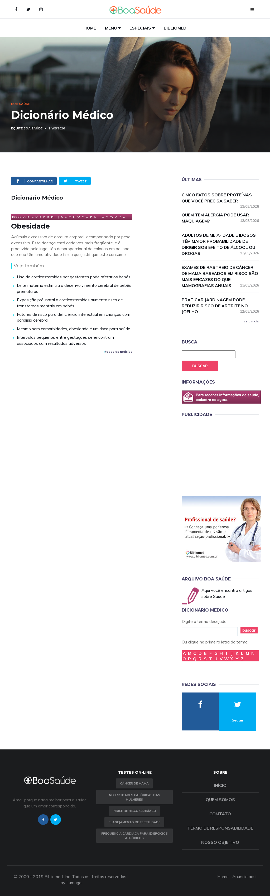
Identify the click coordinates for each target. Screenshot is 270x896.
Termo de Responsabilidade (220, 828)
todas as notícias (118, 351)
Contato (220, 813)
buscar (249, 630)
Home (90, 28)
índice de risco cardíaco (134, 811)
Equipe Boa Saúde (26, 128)
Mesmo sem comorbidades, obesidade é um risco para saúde (73, 328)
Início (220, 785)
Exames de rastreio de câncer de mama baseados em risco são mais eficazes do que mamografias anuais (220, 276)
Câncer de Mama (134, 783)
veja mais (251, 321)
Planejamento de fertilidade (134, 822)
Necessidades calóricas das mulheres (134, 797)
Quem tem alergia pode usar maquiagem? (220, 218)
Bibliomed (175, 28)
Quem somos (220, 799)
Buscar (200, 366)
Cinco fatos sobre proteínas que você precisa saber (220, 198)
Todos (16, 217)
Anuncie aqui (244, 876)
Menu (111, 28)
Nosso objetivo (220, 842)
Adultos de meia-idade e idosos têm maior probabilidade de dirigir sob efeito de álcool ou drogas (220, 244)
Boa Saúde (20, 104)
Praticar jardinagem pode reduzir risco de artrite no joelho (220, 305)
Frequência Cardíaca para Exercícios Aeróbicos (134, 835)
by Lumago (71, 882)
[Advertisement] (221, 455)
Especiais (140, 28)
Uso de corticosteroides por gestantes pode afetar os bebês (74, 276)
